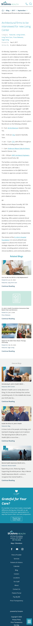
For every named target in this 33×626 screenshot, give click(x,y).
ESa (13, 135)
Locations (16, 578)
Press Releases (18, 37)
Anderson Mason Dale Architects (19, 148)
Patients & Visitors (16, 562)
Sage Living (5, 40)
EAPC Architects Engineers (20, 155)
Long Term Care (7, 37)
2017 (13, 10)
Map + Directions (16, 543)
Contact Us (16, 589)
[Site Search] (30, 4)
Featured (12, 35)
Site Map (16, 625)
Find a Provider (17, 555)
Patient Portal (16, 593)
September (22, 10)
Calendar (17, 566)
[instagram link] (22, 549)
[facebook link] (12, 549)
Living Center (20, 35)
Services (16, 559)
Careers (16, 574)
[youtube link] (17, 549)
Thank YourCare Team (16, 519)
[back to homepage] (3, 10)
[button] (29, 621)
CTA (13, 142)
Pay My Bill (16, 597)
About (17, 585)
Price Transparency (16, 601)
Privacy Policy (16, 619)
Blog (7, 10)
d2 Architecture (13, 128)
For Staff (16, 582)
